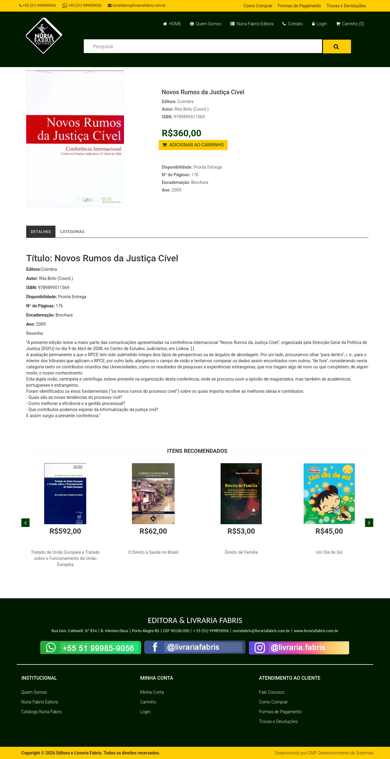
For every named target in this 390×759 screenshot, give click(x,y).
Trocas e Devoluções (346, 5)
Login (319, 23)
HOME (172, 23)
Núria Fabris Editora (251, 23)
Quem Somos (205, 23)
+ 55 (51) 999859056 (211, 631)
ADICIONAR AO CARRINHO (193, 145)
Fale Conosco (272, 692)
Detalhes (41, 231)
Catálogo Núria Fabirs (41, 711)
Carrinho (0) (350, 23)
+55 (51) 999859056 (38, 5)
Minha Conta (152, 692)
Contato (292, 23)
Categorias (73, 231)
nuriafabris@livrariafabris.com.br (138, 5)
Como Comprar (257, 5)
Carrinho (148, 702)
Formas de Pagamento (299, 5)
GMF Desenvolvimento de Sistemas (340, 752)
